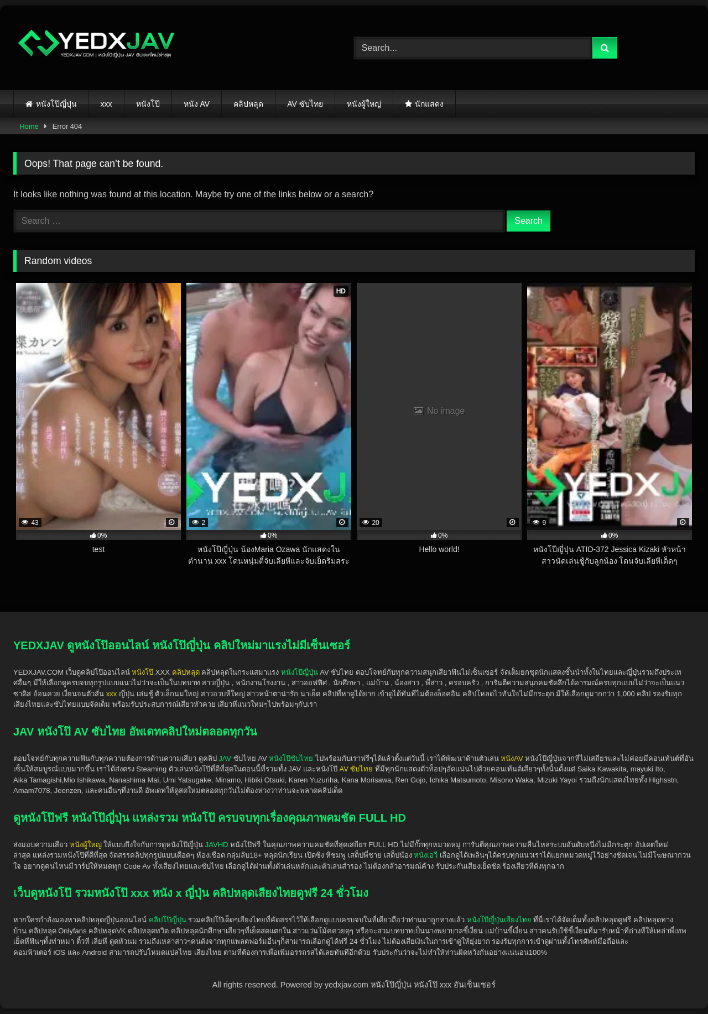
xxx (106, 103)
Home (29, 126)
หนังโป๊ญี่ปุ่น (56, 103)
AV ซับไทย (305, 103)
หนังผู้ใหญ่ (364, 103)
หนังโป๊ (148, 103)
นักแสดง (429, 103)
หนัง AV (197, 103)
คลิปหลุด (248, 103)
